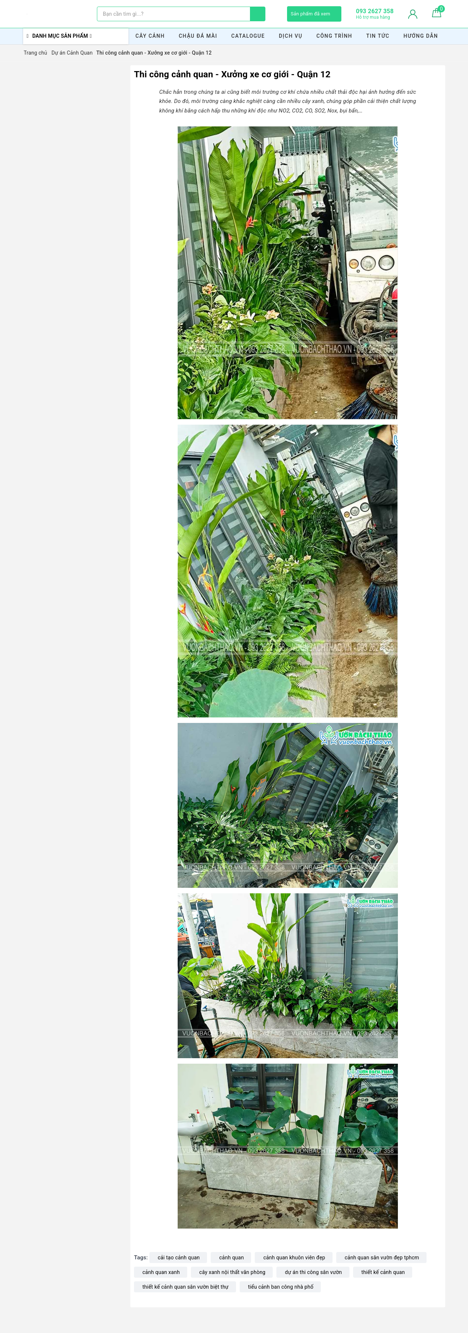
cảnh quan (231, 1257)
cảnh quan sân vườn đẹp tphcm (382, 1257)
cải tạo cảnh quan (179, 1257)
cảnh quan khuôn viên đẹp (294, 1257)
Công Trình (334, 36)
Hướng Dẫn (420, 36)
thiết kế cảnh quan (383, 1272)
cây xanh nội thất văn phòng (232, 1272)
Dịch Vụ (290, 36)
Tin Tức (378, 36)
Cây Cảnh (150, 36)
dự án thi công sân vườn (313, 1272)
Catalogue (248, 36)
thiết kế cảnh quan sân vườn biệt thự (185, 1287)
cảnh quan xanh (161, 1272)
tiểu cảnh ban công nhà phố (280, 1287)
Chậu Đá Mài (198, 36)
